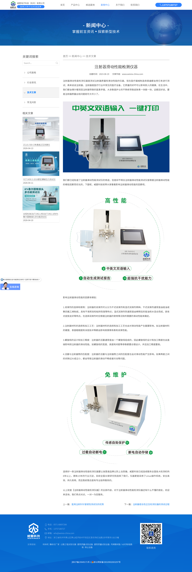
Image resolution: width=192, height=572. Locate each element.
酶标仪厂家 (55, 544)
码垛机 (46, 544)
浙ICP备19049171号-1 (81, 562)
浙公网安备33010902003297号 (106, 562)
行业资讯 (31, 82)
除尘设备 (89, 547)
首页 (62, 5)
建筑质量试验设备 (85, 544)
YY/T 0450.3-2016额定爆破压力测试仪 (39, 179)
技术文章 (31, 92)
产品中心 (75, 5)
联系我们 (135, 5)
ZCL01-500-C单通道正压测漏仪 (36, 144)
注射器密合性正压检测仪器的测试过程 (151, 504)
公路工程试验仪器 (68, 544)
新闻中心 (105, 5)
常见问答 (31, 102)
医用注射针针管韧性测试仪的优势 (88, 504)
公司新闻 (31, 72)
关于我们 (120, 5)
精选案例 (90, 5)
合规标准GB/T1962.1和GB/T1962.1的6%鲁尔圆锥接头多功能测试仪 (40, 215)
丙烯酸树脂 (115, 544)
